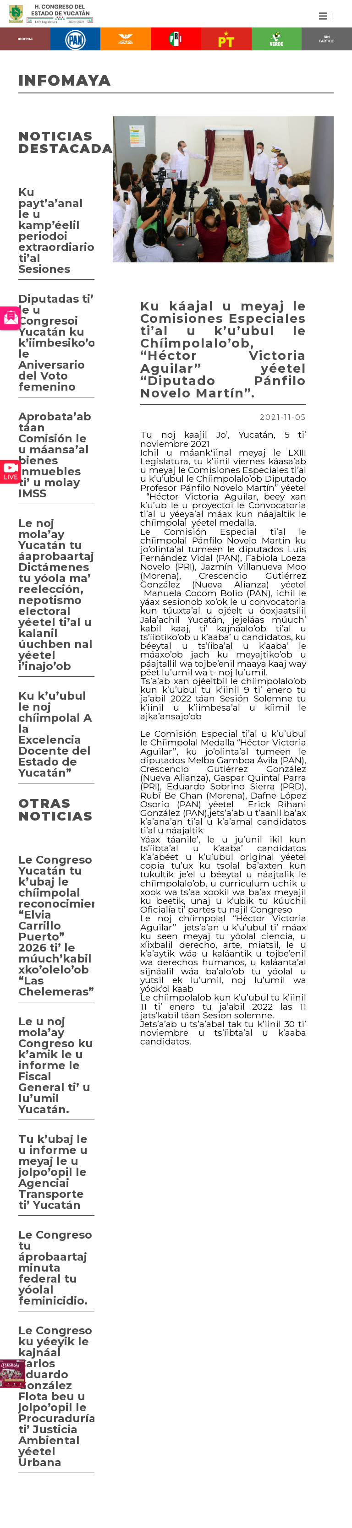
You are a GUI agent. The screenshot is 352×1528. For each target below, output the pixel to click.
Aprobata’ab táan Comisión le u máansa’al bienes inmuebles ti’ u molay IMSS (54, 455)
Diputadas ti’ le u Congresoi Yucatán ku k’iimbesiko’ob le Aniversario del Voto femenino (56, 342)
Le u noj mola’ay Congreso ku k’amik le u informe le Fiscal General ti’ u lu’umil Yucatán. (55, 1065)
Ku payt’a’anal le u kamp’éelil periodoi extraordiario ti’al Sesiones (56, 230)
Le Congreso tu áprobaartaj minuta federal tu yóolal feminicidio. (55, 1267)
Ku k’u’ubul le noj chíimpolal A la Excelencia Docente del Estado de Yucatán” (55, 734)
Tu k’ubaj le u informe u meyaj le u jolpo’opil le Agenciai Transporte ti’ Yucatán (53, 1172)
